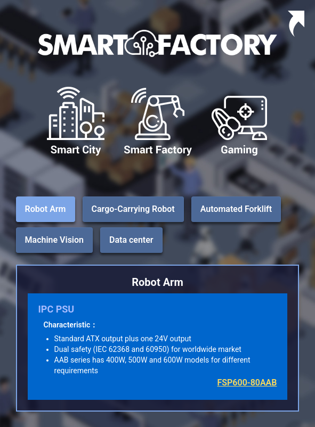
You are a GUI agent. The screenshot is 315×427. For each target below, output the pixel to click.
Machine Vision (54, 240)
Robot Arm (45, 209)
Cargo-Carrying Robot (133, 209)
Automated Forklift (236, 209)
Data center (131, 240)
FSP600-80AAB (247, 382)
